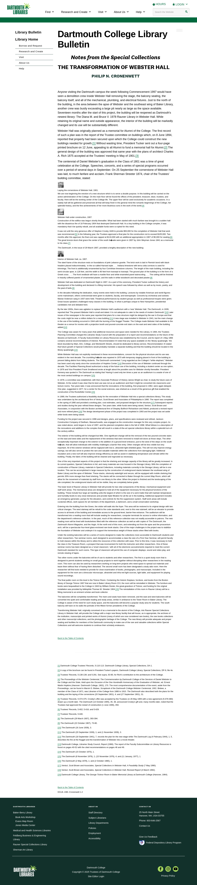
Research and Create (76, 12)
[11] (111, 318)
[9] (73, 288)
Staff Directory (95, 812)
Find (50, 12)
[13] (76, 350)
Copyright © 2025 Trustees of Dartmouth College (96, 872)
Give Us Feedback (148, 837)
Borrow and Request (30, 45)
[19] (117, 589)
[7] (69, 243)
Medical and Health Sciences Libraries (32, 830)
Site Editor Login (96, 876)
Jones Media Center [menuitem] (25, 825)
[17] (153, 402)
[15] (93, 375)
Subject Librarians (97, 818)
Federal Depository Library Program (163, 842)
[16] (93, 392)
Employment (94, 833)
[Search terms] (171, 12)
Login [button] (182, 4)
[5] (76, 234)
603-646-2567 (154, 820)
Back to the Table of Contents (71, 638)
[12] (65, 327)
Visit (103, 12)
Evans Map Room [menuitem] (24, 821)
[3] (137, 155)
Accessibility (94, 838)
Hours (161, 4)
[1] (94, 143)
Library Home (26, 39)
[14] (119, 363)
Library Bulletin (28, 32)
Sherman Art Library (23, 849)
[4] (143, 205)
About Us (122, 12)
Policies (92, 828)
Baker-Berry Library (22, 812)
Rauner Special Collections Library (30, 844)
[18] (80, 411)
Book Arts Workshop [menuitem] (25, 817)
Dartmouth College (96, 867)
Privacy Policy (168, 876)
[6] (171, 237)
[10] (166, 312)
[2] (165, 147)
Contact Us (144, 826)
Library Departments (98, 823)
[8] (151, 277)
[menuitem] (160, 869)
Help (141, 12)
